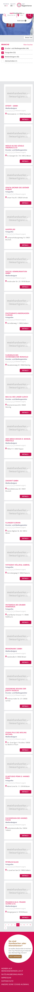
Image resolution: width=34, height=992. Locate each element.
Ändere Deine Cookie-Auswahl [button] (15, 984)
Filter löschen (28, 45)
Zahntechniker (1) (11, 61)
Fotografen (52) (10, 52)
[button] (25, 20)
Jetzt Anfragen (15, 956)
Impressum (6, 978)
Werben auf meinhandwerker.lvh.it (12, 969)
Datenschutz (7, 981)
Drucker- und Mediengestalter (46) (17, 48)
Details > (25, 119)
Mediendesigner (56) (12, 57)
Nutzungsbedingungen (12, 974)
